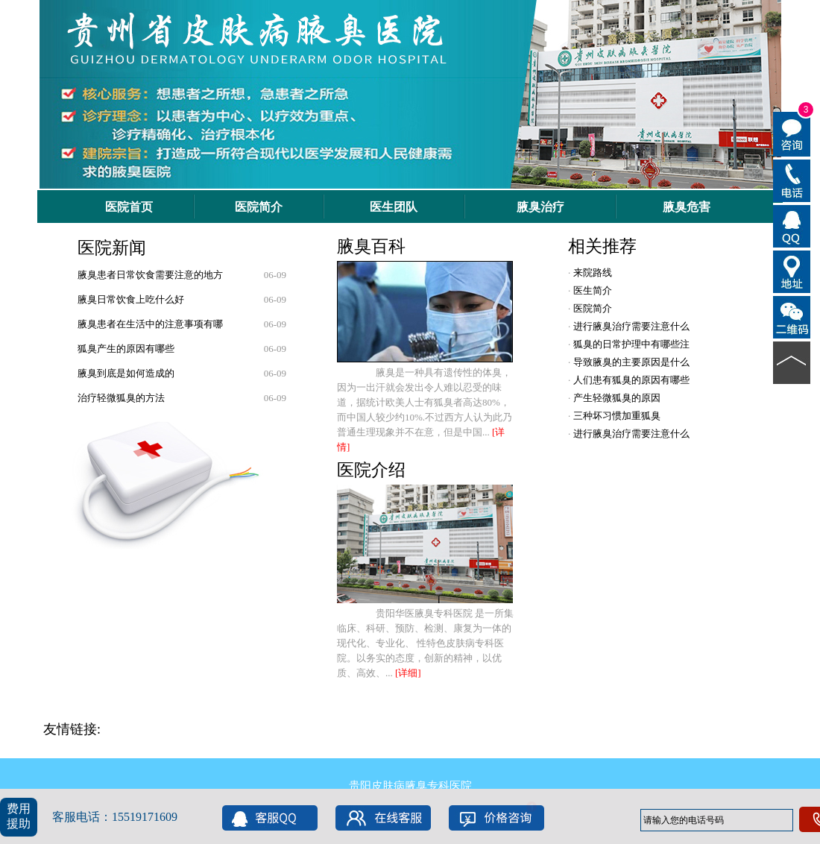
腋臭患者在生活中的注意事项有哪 (150, 324)
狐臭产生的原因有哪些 (126, 348)
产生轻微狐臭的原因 (615, 397)
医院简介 (590, 308)
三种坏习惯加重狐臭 (615, 415)
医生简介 (590, 290)
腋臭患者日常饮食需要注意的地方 (150, 274)
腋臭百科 (371, 246)
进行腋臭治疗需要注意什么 (629, 326)
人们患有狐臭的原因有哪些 (629, 379)
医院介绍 (371, 469)
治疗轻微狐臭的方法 (121, 397)
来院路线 (590, 272)
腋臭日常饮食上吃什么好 (131, 299)
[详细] (408, 672)
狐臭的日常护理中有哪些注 (629, 344)
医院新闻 (112, 247)
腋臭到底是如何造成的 (126, 373)
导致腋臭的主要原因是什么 (629, 362)
